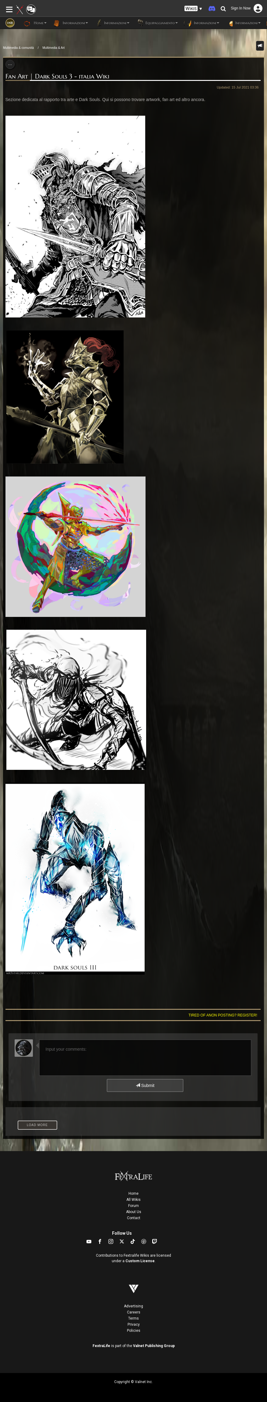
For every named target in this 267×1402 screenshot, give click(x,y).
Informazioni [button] (70, 23)
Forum (133, 1206)
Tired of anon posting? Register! (222, 1015)
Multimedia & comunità (18, 47)
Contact (133, 1218)
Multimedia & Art (54, 47)
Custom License (140, 1261)
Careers (133, 1312)
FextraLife (101, 1346)
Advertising (133, 1306)
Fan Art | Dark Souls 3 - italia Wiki (57, 76)
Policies (133, 1330)
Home (133, 1193)
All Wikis (133, 1199)
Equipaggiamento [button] (156, 23)
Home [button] (35, 23)
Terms (133, 1318)
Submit (145, 1085)
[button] (193, 8)
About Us (133, 1212)
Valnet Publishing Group (154, 1346)
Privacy (134, 1324)
